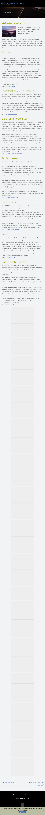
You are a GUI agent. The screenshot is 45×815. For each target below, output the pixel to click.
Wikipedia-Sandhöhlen (11, 114)
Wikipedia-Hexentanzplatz (12, 229)
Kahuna (23, 795)
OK (20, 812)
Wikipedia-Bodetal (10, 257)
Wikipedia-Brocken (10, 86)
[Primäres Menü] (42, 3)
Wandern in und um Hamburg (12, 3)
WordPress (29, 795)
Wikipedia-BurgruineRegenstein (14, 153)
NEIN (24, 812)
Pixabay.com (5, 48)
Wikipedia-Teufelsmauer (12, 197)
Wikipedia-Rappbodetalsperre (13, 304)
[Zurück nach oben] (22, 805)
